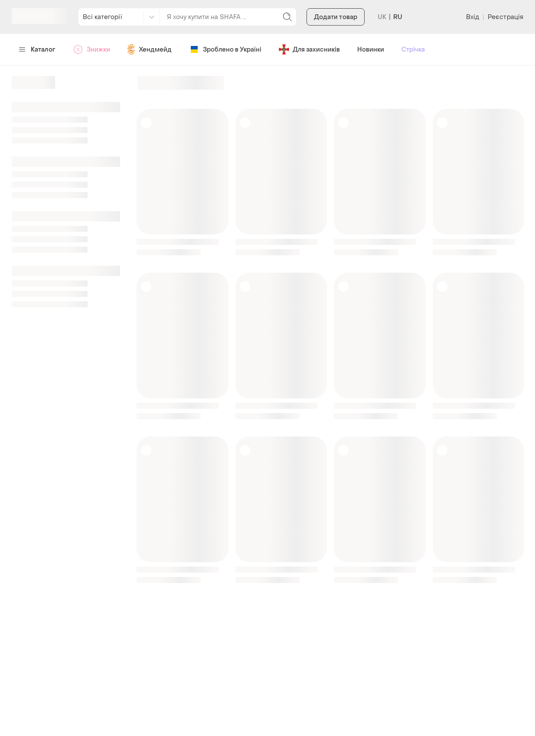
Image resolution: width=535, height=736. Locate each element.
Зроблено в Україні (225, 49)
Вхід (472, 17)
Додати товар (335, 17)
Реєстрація (505, 17)
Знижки (91, 49)
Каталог (37, 50)
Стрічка (413, 50)
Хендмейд (149, 49)
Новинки (370, 50)
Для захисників (309, 49)
